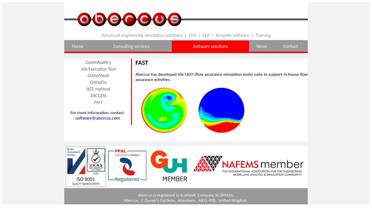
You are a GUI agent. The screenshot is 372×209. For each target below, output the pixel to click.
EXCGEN (98, 95)
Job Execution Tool (98, 69)
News (261, 46)
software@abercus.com (97, 118)
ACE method (98, 89)
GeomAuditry (98, 62)
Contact (290, 46)
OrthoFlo (98, 82)
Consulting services (131, 46)
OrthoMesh (98, 75)
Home (77, 46)
